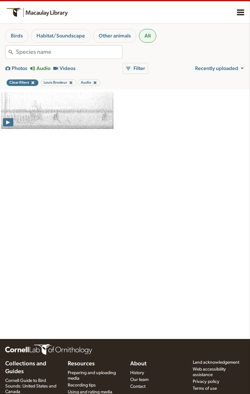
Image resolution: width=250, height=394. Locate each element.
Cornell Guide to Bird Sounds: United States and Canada (30, 386)
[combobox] (69, 52)
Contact (138, 386)
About (138, 364)
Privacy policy (206, 381)
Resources (81, 364)
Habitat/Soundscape (60, 35)
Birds (17, 35)
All (148, 35)
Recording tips (82, 385)
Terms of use (205, 388)
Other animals (115, 35)
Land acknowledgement (216, 362)
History (137, 373)
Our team (139, 379)
